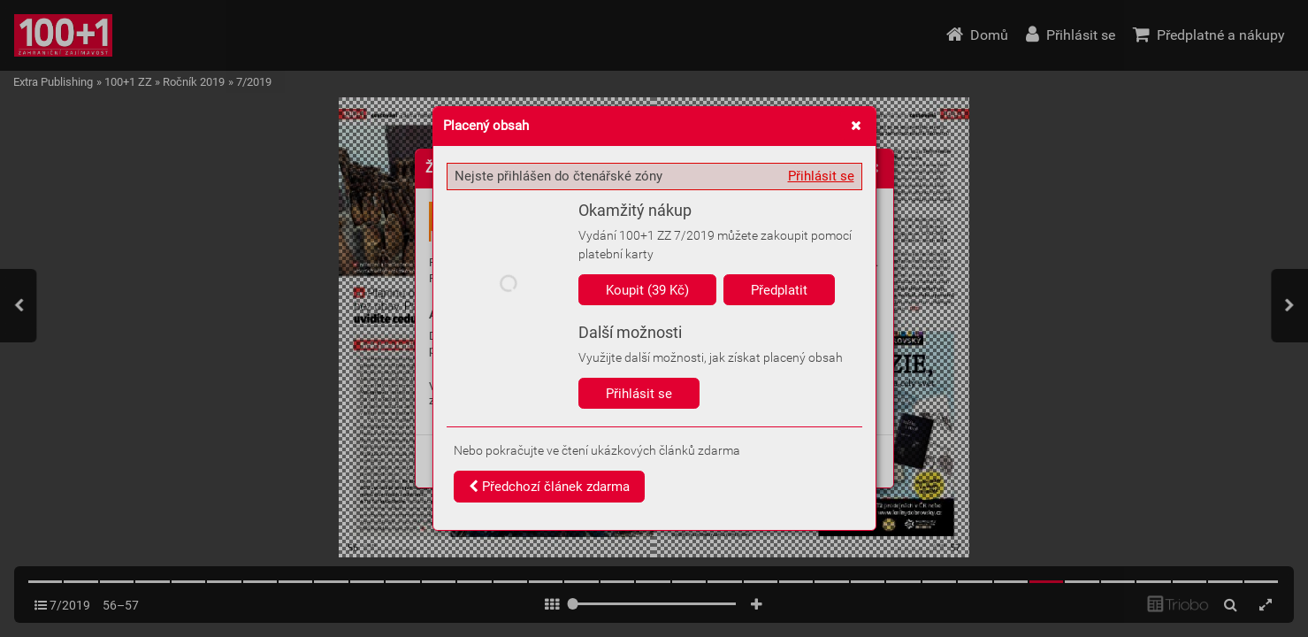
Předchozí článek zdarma (549, 487)
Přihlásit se (821, 176)
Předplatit (779, 290)
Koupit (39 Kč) (647, 290)
